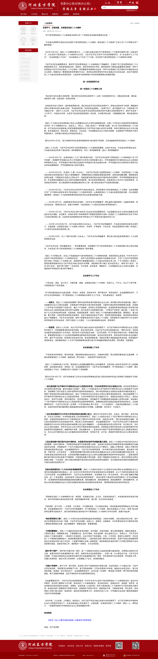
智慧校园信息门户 (131, 10)
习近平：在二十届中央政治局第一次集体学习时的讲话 (69, 620)
